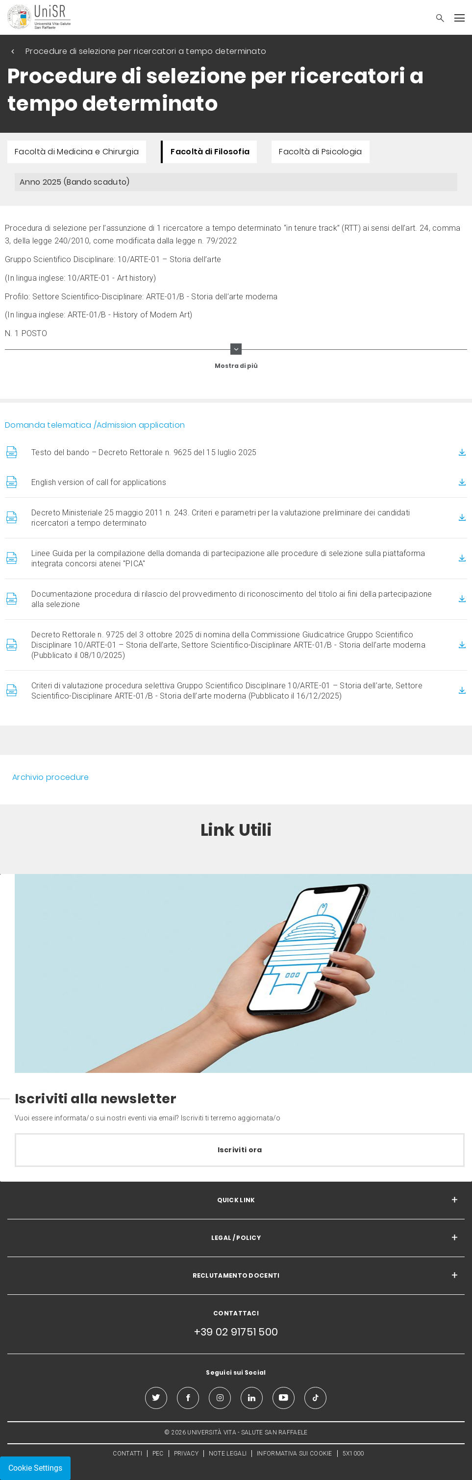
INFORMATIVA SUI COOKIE (294, 1453)
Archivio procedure (50, 777)
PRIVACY (186, 1453)
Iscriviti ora (240, 1150)
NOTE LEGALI (228, 1453)
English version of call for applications (98, 482)
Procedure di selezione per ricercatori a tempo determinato (145, 51)
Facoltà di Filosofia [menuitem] (210, 151)
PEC (158, 1453)
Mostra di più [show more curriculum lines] (236, 366)
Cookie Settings (35, 1468)
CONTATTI (127, 1453)
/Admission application (139, 425)
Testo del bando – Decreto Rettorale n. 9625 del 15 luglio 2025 (144, 452)
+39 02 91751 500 (236, 1332)
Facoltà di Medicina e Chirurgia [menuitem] (77, 151)
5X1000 (353, 1453)
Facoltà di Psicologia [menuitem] (320, 151)
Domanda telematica (48, 425)
